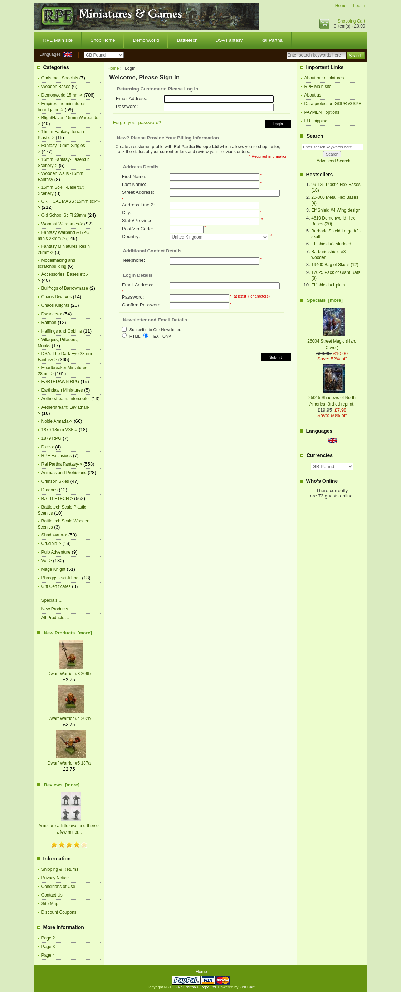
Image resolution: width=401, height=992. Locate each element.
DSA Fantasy (229, 40)
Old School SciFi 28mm (63, 215)
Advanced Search (334, 160)
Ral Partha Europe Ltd (197, 987)
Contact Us (52, 895)
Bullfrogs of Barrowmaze (64, 288)
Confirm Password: (142, 305)
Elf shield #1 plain (328, 285)
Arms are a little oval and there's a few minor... (68, 826)
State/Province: (138, 220)
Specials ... (52, 600)
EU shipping (316, 120)
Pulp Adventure (55, 552)
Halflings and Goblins (61, 331)
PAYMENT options (321, 112)
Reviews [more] (62, 784)
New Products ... (57, 609)
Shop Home (103, 40)
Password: (127, 106)
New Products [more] (68, 632)
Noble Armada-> (57, 421)
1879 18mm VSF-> (59, 429)
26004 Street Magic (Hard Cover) (331, 341)
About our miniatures (324, 77)
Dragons (49, 489)
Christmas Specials (59, 77)
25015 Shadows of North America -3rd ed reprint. (332, 398)
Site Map (49, 903)
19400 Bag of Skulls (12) (334, 264)
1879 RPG (51, 438)
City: (126, 212)
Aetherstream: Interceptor (65, 398)
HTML (135, 336)
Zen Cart (247, 987)
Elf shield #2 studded (331, 243)
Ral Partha (271, 40)
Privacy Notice (55, 877)
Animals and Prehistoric (64, 472)
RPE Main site (58, 40)
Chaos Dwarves (56, 296)
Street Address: (138, 192)
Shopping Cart (351, 21)
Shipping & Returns (59, 869)
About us (312, 95)
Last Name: (134, 184)
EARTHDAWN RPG (60, 381)
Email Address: (131, 98)
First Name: (134, 176)
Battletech (187, 40)
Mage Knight (53, 569)
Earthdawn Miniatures (62, 390)
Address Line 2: (138, 204)
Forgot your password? (137, 122)
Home (341, 5)
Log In (359, 5)
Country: (131, 236)
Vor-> (46, 560)
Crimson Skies (55, 481)
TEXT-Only (161, 336)
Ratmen (49, 322)
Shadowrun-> (54, 534)
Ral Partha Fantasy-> (61, 464)
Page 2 (48, 938)
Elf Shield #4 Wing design (335, 210)
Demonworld (146, 40)
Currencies (320, 455)
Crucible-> (51, 543)
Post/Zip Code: (137, 228)
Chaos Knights (55, 305)
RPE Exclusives (56, 455)
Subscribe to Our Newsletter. (155, 330)
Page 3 (48, 946)
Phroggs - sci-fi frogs (61, 577)
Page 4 (48, 955)
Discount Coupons (59, 912)
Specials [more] (325, 300)
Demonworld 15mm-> (62, 95)
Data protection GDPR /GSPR (333, 103)
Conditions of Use (58, 886)
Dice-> (47, 447)
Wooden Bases (55, 86)
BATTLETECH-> (57, 498)
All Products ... (55, 617)
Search (315, 136)
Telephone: (133, 260)
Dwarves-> (51, 313)
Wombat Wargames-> (62, 223)
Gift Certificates (56, 586)
